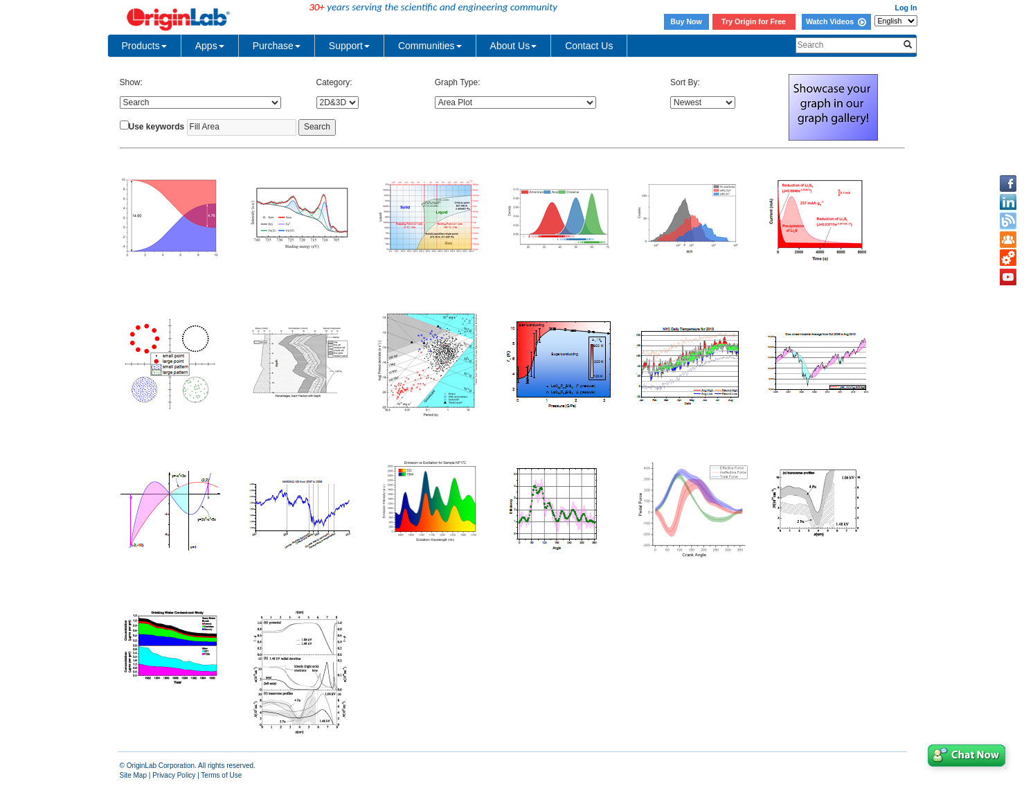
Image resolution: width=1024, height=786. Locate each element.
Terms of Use (221, 775)
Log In (906, 7)
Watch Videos (836, 21)
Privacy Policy (173, 775)
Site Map (133, 775)
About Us (513, 45)
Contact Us (589, 45)
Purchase (276, 45)
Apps (209, 45)
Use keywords (157, 127)
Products (144, 45)
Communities (430, 45)
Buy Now (686, 21)
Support (349, 45)
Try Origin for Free (753, 21)
